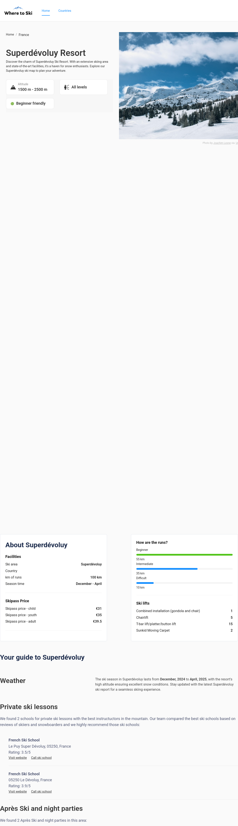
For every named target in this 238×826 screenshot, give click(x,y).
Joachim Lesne (222, 143)
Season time (14, 584)
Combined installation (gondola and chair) (168, 611)
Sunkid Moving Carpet (153, 630)
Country (11, 571)
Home (46, 10)
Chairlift (142, 618)
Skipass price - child (20, 609)
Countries (64, 10)
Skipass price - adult (20, 621)
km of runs (13, 577)
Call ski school (41, 758)
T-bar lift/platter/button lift (156, 624)
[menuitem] (45, 11)
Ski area (11, 564)
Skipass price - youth (21, 615)
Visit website (18, 758)
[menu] (135, 10)
